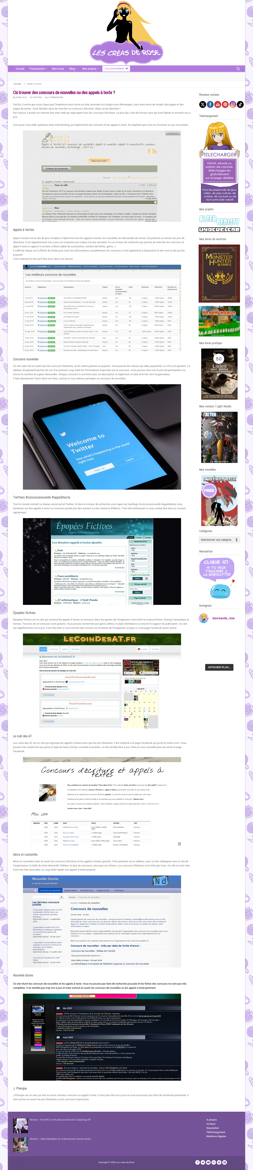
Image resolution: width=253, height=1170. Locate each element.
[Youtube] (208, 1162)
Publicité (18, 1164)
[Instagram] (213, 1162)
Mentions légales (216, 1136)
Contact (210, 1123)
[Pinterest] (219, 1162)
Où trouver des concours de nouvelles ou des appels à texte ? (64, 92)
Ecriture (36, 97)
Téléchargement (215, 1132)
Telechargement (116, 68)
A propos (211, 1119)
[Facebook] (197, 1162)
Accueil (17, 84)
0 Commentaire (54, 97)
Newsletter (212, 1128)
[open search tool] (238, 69)
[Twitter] (203, 1162)
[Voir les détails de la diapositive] (219, 274)
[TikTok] (224, 1162)
